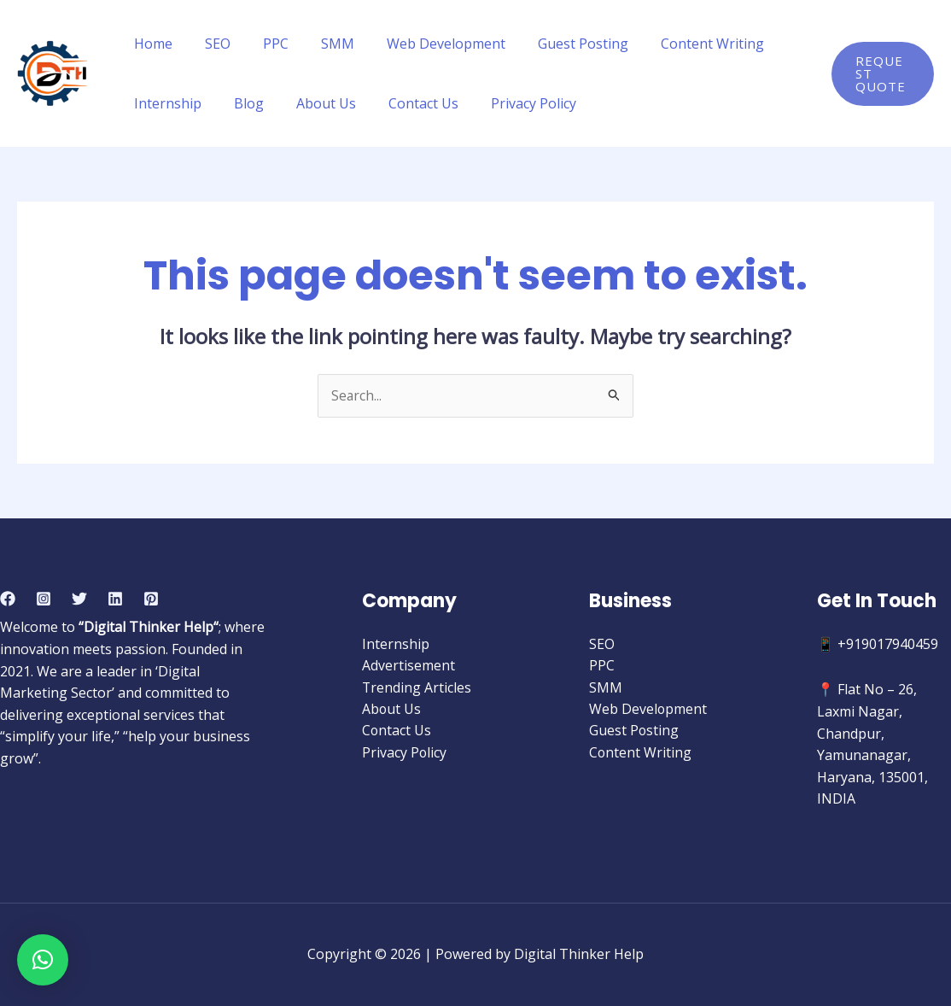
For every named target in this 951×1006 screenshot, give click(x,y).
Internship (165, 103)
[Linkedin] (115, 598)
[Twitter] (79, 598)
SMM (319, 43)
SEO (210, 43)
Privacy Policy (510, 103)
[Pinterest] (151, 598)
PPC (263, 43)
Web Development (423, 43)
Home (150, 43)
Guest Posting (555, 43)
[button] (42, 960)
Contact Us (405, 103)
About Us (313, 103)
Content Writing (679, 43)
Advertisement (408, 666)
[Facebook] (7, 598)
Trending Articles (417, 687)
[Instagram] (43, 598)
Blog (241, 103)
